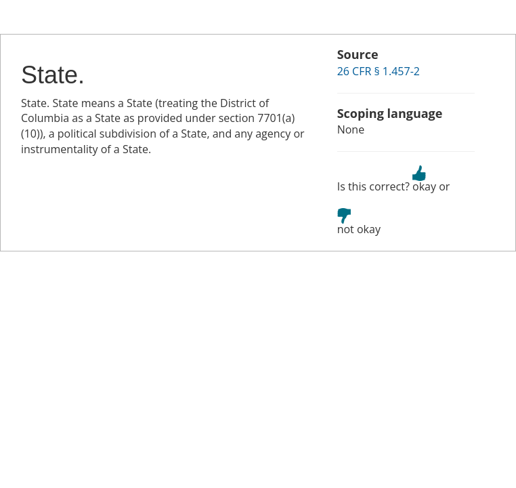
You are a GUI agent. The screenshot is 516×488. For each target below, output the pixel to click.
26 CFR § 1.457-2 (378, 71)
